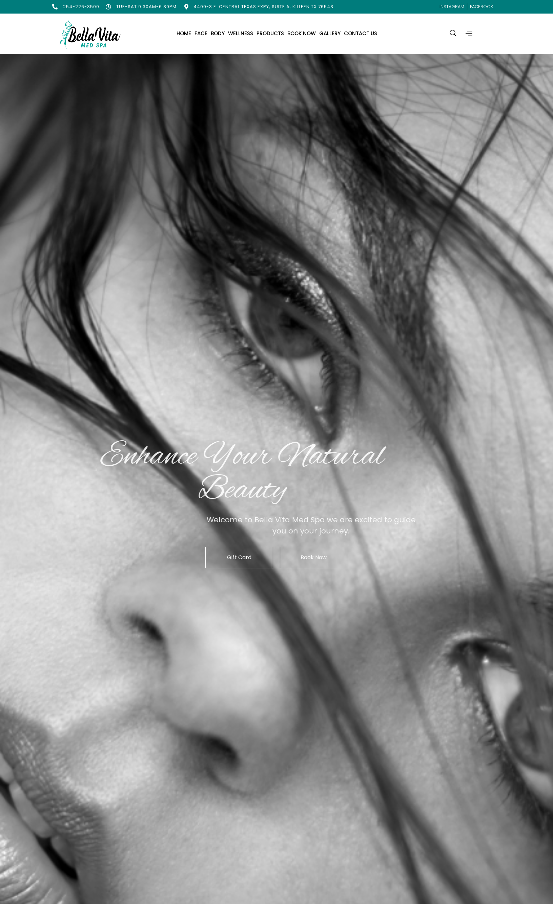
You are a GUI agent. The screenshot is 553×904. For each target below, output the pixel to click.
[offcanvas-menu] (469, 33)
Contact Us (360, 33)
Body (218, 33)
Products (270, 33)
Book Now (301, 33)
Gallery (330, 33)
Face (200, 33)
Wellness (240, 33)
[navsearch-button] (453, 33)
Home (184, 33)
